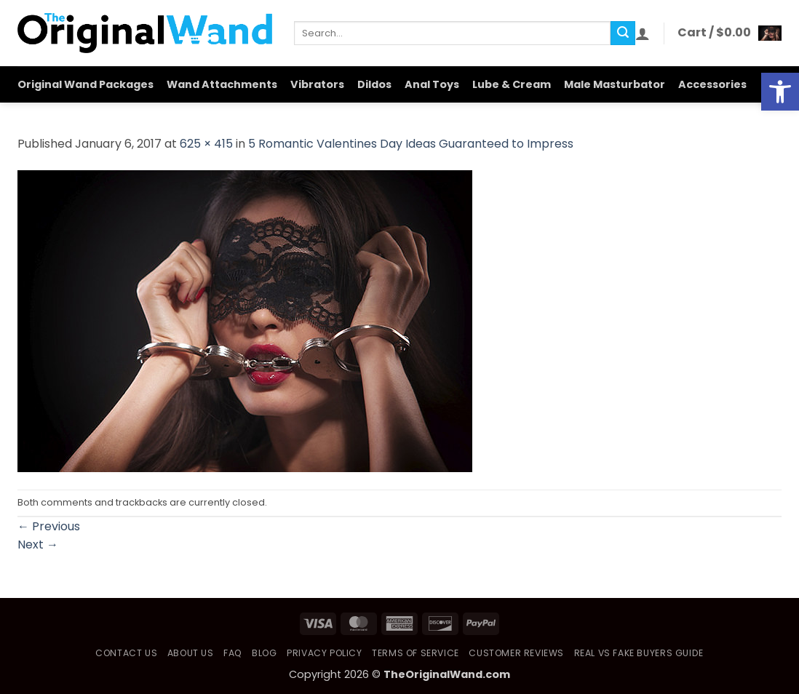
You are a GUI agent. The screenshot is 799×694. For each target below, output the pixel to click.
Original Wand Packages (85, 84)
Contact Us (126, 653)
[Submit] (623, 33)
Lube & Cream (511, 84)
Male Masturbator (614, 84)
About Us (190, 653)
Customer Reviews (516, 653)
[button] (642, 33)
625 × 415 (206, 143)
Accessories (712, 84)
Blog (264, 653)
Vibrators (317, 84)
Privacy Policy (324, 653)
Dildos (374, 84)
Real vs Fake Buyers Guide (639, 653)
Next (37, 544)
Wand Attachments (222, 84)
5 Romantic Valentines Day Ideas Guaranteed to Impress (410, 143)
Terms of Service (415, 653)
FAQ (232, 653)
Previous (48, 526)
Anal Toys (432, 84)
